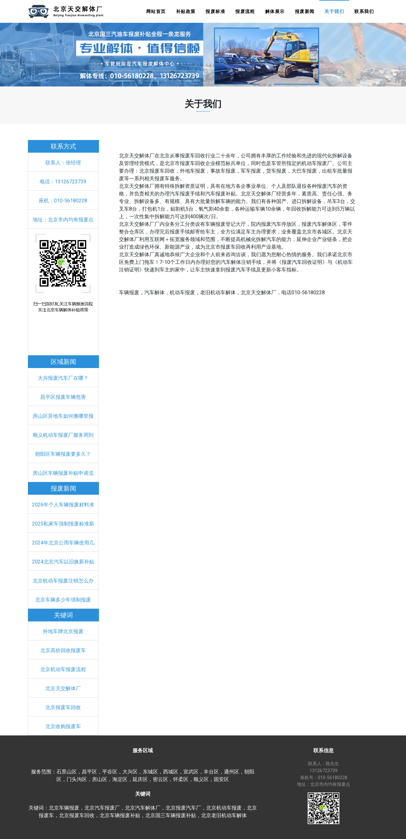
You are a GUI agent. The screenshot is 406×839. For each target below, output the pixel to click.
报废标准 (215, 11)
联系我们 (364, 11)
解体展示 (275, 11)
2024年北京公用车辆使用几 (63, 543)
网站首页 (156, 11)
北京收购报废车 (63, 726)
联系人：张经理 (63, 163)
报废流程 (245, 11)
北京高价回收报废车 (63, 650)
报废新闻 (305, 11)
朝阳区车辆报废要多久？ (63, 454)
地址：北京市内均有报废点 (63, 220)
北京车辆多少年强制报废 (63, 600)
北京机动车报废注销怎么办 (63, 581)
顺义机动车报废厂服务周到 (63, 435)
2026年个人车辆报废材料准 (63, 505)
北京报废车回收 (63, 707)
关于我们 (334, 11)
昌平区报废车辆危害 (63, 397)
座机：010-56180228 (63, 201)
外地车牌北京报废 (63, 631)
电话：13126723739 (63, 182)
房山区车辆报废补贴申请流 (63, 473)
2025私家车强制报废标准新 (63, 524)
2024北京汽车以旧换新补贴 (63, 562)
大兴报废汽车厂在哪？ (63, 378)
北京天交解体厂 (63, 688)
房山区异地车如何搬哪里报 (63, 416)
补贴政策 (186, 11)
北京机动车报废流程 (63, 669)
